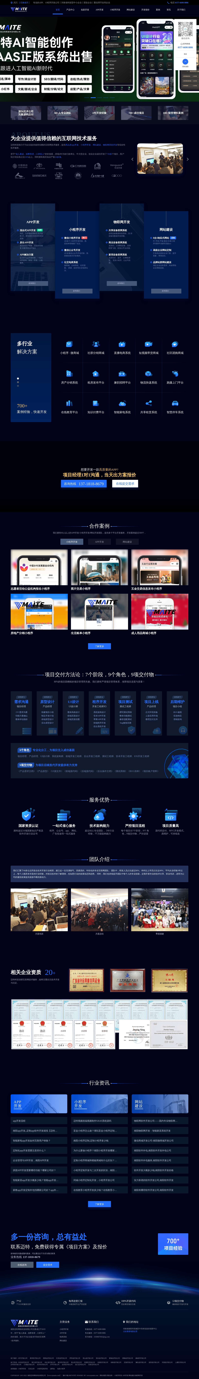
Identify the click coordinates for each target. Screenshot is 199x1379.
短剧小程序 (61, 1369)
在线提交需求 (125, 483)
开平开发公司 (54, 1364)
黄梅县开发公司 (127, 1358)
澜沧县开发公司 (141, 1362)
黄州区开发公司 (35, 1358)
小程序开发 (115, 10)
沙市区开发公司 (16, 1364)
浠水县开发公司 (101, 1358)
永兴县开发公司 (23, 1362)
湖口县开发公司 (36, 1362)
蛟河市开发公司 (63, 1362)
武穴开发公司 (22, 1358)
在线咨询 (22, 1265)
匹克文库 (31, 1369)
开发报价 (145, 10)
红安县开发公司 (61, 1358)
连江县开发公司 (80, 1364)
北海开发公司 (128, 1362)
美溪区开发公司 (89, 1362)
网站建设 (131, 10)
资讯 (169, 10)
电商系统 (63, 1337)
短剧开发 (85, 10)
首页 (58, 10)
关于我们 (181, 10)
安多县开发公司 (93, 1364)
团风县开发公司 (48, 1358)
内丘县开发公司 (50, 1362)
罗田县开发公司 (75, 1358)
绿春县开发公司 (116, 1362)
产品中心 (70, 10)
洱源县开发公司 (167, 1362)
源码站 (52, 1369)
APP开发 (99, 10)
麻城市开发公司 (141, 1358)
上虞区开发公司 (180, 1362)
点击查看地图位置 (130, 1331)
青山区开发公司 (76, 1362)
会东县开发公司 (67, 1364)
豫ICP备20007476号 (69, 1375)
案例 (158, 10)
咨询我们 (32, 283)
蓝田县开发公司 (154, 1362)
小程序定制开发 (42, 1369)
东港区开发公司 (102, 1362)
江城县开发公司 (29, 1364)
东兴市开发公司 (42, 1364)
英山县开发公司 (88, 1358)
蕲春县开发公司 (114, 1358)
